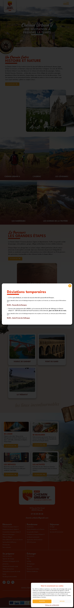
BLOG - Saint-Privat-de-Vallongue (18, 318)
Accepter (42, 601)
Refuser (62, 601)
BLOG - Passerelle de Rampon (17, 305)
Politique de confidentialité (52, 605)
